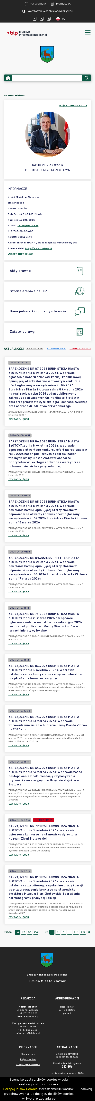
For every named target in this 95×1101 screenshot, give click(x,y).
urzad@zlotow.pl (28, 225)
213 (83, 932)
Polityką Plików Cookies (20, 1089)
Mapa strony (35, 4)
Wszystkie (34, 348)
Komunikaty (56, 348)
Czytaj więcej (18, 419)
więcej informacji (73, 105)
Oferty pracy (80, 348)
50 (29, 932)
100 (36, 932)
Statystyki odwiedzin (28, 1064)
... (70, 932)
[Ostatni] (88, 932)
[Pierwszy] (46, 932)
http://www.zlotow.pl (38, 248)
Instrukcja (60, 4)
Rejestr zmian (28, 1059)
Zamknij (86, 1089)
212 (76, 932)
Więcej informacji (21, 254)
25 (23, 932)
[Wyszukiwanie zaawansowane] (47, 78)
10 (17, 932)
